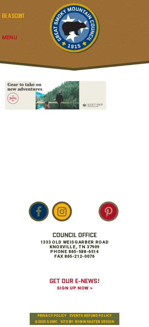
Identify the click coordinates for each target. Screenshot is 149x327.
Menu (9, 37)
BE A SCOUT (13, 16)
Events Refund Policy (90, 316)
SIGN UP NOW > (74, 288)
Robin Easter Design (94, 322)
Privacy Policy (51, 316)
